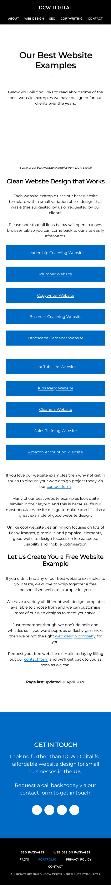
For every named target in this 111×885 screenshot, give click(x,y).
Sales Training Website (55, 431)
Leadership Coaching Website (55, 252)
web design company (75, 636)
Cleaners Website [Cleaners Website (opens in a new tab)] (55, 409)
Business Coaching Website (55, 316)
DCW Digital (55, 7)
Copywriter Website (55, 295)
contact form (59, 486)
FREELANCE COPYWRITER (82, 874)
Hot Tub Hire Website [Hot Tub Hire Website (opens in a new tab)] (55, 367)
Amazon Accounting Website (55, 452)
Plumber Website (55, 274)
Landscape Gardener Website (56, 338)
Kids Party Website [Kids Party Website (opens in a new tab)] (55, 388)
